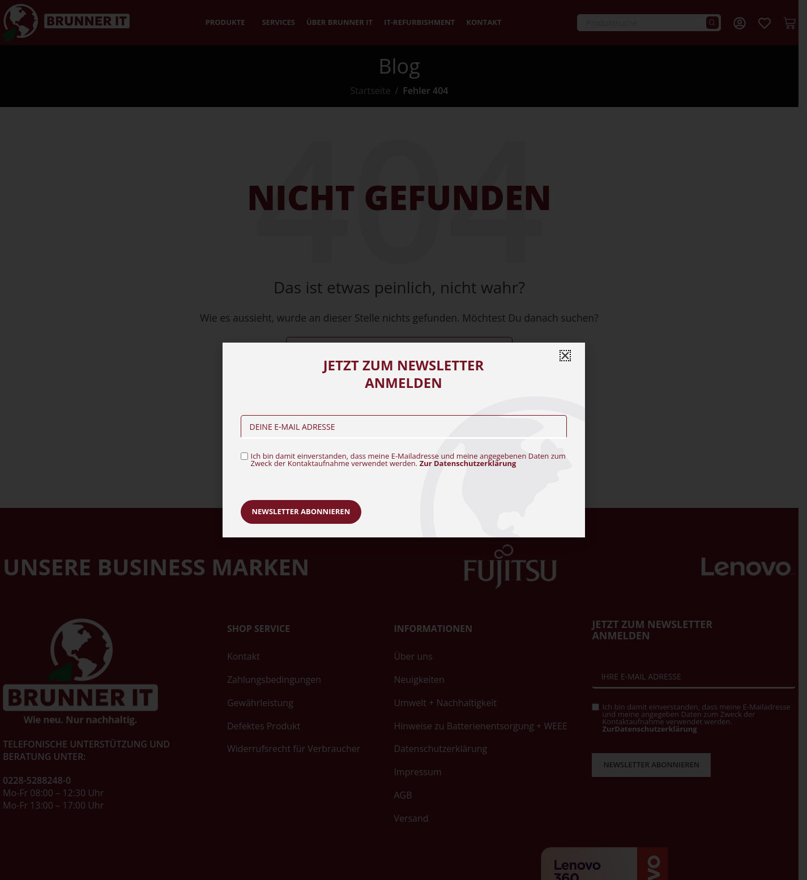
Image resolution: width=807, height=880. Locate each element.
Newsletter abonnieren (301, 511)
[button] (565, 356)
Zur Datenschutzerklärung (468, 463)
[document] (403, 440)
